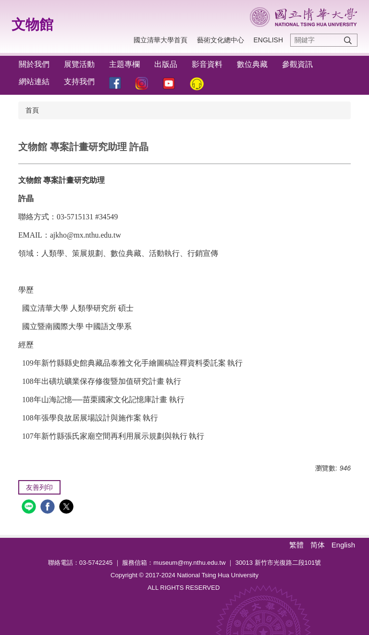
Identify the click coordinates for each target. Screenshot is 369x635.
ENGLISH (268, 40)
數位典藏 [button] (252, 64)
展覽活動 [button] (79, 64)
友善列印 (39, 487)
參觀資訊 (297, 64)
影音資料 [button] (207, 64)
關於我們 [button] (34, 64)
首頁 (32, 110)
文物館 (32, 24)
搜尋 (348, 40)
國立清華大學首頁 (160, 40)
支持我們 (79, 81)
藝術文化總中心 (220, 40)
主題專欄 (124, 64)
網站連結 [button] (34, 81)
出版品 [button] (165, 64)
